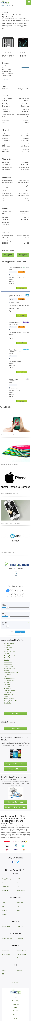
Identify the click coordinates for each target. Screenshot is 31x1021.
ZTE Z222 (6, 660)
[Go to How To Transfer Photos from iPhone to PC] (15, 480)
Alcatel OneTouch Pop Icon (11, 672)
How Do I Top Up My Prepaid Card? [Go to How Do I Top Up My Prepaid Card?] (9, 464)
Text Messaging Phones (21, 956)
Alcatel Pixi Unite (8, 694)
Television (20, 938)
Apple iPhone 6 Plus (9, 678)
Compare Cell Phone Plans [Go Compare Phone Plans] (15, 764)
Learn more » (5, 79)
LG (18, 906)
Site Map (15, 1014)
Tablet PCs (20, 926)
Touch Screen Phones (6, 956)
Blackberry (20, 970)
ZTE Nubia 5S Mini (9, 680)
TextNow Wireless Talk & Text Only (14, 323)
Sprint (3, 883)
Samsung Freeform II (9, 656)
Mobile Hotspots (6, 926)
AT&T (18, 879)
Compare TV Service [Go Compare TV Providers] (15, 802)
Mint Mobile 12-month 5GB (15, 268)
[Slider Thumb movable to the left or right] (7, 608)
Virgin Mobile (5, 886)
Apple (3, 902)
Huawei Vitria (7, 688)
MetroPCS (5, 890)
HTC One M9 (7, 674)
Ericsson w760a (8, 647)
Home (15, 997)
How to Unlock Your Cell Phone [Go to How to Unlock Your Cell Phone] (8, 435)
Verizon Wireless (6, 879)
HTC (3, 906)
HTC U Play (7, 653)
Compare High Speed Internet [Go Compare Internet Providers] (15, 807)
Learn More (15, 713)
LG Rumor (6, 670)
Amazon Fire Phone (9, 698)
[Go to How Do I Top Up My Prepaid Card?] (15, 451)
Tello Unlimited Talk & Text (15, 296)
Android (4, 970)
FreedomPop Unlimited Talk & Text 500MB (15, 351)
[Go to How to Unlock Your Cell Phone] (15, 421)
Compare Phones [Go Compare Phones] (15, 769)
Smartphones (6, 951)
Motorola (4, 910)
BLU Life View (7, 658)
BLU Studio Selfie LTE (9, 651)
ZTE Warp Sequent (9, 643)
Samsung (4, 914)
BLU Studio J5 (7, 645)
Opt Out (15, 1018)
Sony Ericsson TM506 (9, 668)
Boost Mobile (21, 890)
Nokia (18, 910)
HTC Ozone (7, 649)
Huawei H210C (8, 662)
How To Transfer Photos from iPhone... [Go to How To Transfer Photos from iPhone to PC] (10, 493)
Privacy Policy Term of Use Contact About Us (15, 1005)
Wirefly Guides (15, 983)
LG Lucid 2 (7, 686)
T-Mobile (19, 883)
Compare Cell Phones (5, 5)
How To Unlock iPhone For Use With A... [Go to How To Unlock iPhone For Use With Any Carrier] (10, 523)
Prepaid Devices (22, 951)
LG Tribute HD (7, 692)
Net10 (18, 886)
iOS (3, 974)
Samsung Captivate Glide (10, 700)
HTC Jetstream (8, 664)
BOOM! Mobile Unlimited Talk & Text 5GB (15, 380)
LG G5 (5, 676)
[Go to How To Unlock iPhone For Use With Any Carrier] (15, 510)
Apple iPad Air (7, 703)
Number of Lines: (15, 586)
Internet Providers (7, 938)
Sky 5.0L (6, 696)
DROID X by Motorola (9, 690)
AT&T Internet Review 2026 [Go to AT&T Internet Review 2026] (7, 552)
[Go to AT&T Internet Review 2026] (15, 539)
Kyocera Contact (8, 666)
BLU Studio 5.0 (8, 682)
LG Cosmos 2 (7, 684)
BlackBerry (20, 902)
